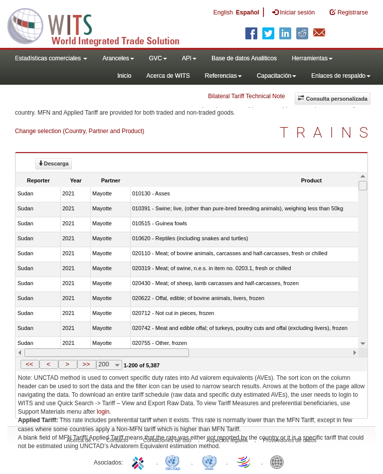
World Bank (279, 462)
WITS (99, 25)
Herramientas (312, 58)
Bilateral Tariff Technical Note (246, 96)
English (223, 12)
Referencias (223, 75)
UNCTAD (175, 462)
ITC (140, 462)
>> (86, 364)
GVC (158, 58)
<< (29, 364)
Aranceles (118, 58)
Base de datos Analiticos (244, 58)
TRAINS (328, 132)
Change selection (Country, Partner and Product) (79, 131)
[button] (29, 364)
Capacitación (276, 75)
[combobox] (109, 365)
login (103, 411)
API (189, 58)
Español (247, 12)
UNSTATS (209, 462)
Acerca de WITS (168, 75)
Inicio (124, 75)
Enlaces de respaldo (341, 75)
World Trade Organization (244, 462)
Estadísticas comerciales (51, 58)
